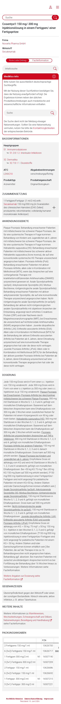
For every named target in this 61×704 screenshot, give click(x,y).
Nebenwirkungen (12, 620)
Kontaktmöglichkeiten (44, 128)
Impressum (48, 699)
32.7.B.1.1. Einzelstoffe (21, 163)
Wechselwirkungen (13, 617)
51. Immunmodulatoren (15, 149)
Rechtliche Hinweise (14, 699)
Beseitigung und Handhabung (35, 620)
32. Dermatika (10, 159)
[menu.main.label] (57, 7)
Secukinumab (9, 51)
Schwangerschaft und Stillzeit (37, 617)
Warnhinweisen (36, 613)
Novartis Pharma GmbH (13, 43)
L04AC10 (8, 173)
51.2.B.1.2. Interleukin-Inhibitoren (26, 153)
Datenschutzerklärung (33, 699)
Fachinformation (40, 60)
